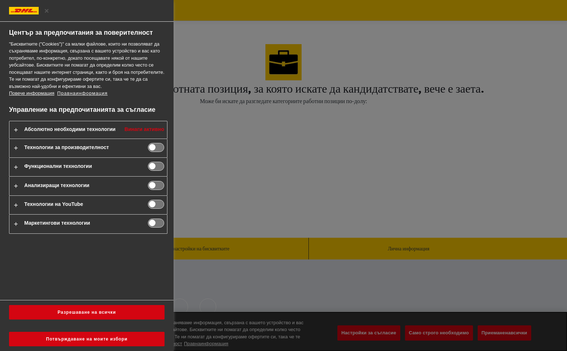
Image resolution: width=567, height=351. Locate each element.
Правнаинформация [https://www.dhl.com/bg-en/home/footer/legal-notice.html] (82, 93)
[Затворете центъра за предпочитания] (47, 11)
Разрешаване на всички (86, 312)
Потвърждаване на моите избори (86, 339)
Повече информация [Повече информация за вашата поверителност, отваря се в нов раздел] (31, 93)
